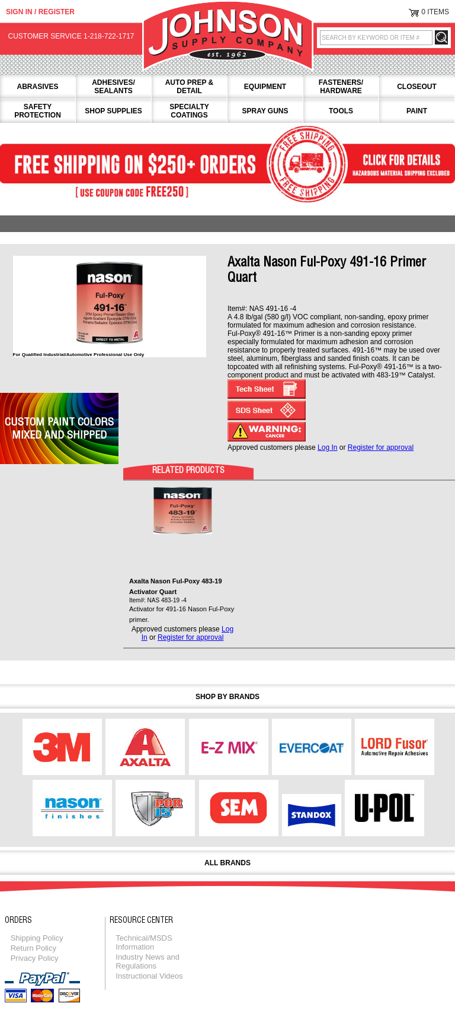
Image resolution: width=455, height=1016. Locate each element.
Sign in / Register (40, 12)
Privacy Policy (35, 958)
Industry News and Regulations (148, 961)
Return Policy (33, 948)
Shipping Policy (37, 938)
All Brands (227, 863)
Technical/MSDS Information (144, 942)
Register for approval (381, 447)
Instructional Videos (149, 975)
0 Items (435, 12)
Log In (327, 447)
